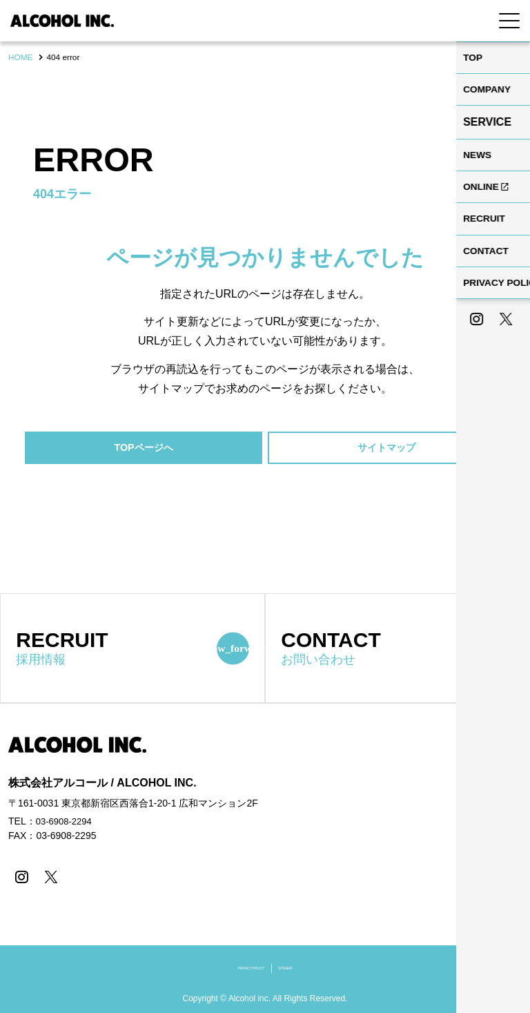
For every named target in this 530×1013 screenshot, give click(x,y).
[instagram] (20, 878)
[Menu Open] (509, 20)
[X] (48, 878)
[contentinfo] (265, 859)
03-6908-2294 (66, 823)
